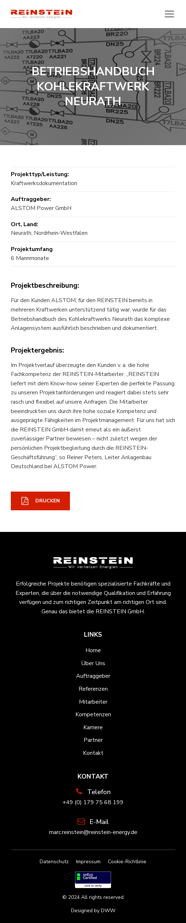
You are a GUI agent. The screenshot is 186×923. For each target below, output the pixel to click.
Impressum (88, 861)
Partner (93, 740)
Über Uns (93, 663)
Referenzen (93, 689)
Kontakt (93, 753)
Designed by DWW (93, 910)
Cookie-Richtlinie (127, 861)
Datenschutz (54, 861)
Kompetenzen (93, 714)
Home (93, 650)
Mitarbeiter (93, 702)
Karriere (93, 727)
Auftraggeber (93, 676)
